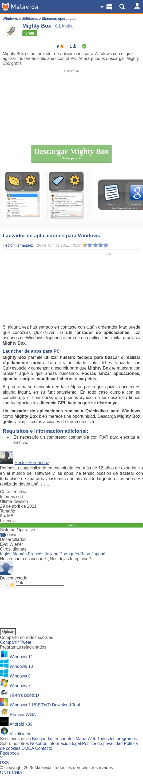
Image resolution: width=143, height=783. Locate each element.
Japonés (99, 554)
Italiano (51, 554)
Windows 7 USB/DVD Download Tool (45, 713)
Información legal (64, 751)
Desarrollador (13, 539)
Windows (10, 19)
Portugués (69, 554)
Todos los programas (117, 746)
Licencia (8, 520)
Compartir (10, 650)
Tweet (25, 650)
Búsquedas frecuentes (53, 746)
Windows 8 (20, 684)
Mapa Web (86, 746)
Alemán (19, 554)
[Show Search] (123, 6)
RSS (4, 771)
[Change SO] (107, 6)
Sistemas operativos (59, 19)
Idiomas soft (11, 496)
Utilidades (30, 19)
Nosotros (38, 751)
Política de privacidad (102, 751)
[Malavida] (20, 6)
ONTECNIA (11, 780)
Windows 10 (21, 674)
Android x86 (21, 732)
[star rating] (8, 585)
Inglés (5, 554)
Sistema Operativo (17, 530)
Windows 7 (20, 693)
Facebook (9, 761)
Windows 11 (21, 664)
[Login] (136, 6)
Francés (35, 554)
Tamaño (7, 511)
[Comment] (43, 610)
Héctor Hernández (31, 462)
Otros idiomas (13, 549)
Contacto (43, 756)
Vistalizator (20, 742)
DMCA (28, 756)
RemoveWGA (23, 722)
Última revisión (14, 501)
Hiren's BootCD (24, 703)
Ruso (85, 554)
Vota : (21, 583)
